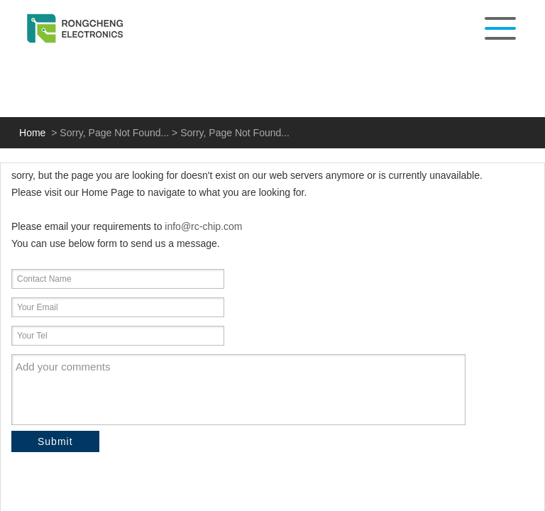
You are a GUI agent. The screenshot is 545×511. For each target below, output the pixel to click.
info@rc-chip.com (203, 226)
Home (32, 132)
